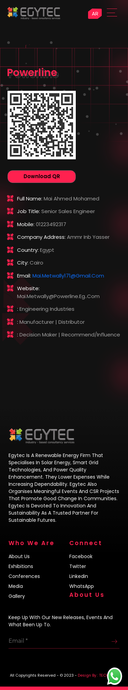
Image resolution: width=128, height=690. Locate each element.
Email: (24, 275)
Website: (28, 288)
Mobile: (25, 224)
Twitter (77, 566)
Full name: (29, 198)
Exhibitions (21, 566)
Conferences (24, 576)
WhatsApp (81, 586)
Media (16, 586)
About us (19, 556)
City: (22, 262)
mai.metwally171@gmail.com (68, 275)
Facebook (81, 556)
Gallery (17, 596)
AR (95, 13)
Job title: (28, 211)
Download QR (42, 176)
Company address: (41, 237)
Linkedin (78, 576)
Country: (28, 250)
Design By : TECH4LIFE (98, 675)
